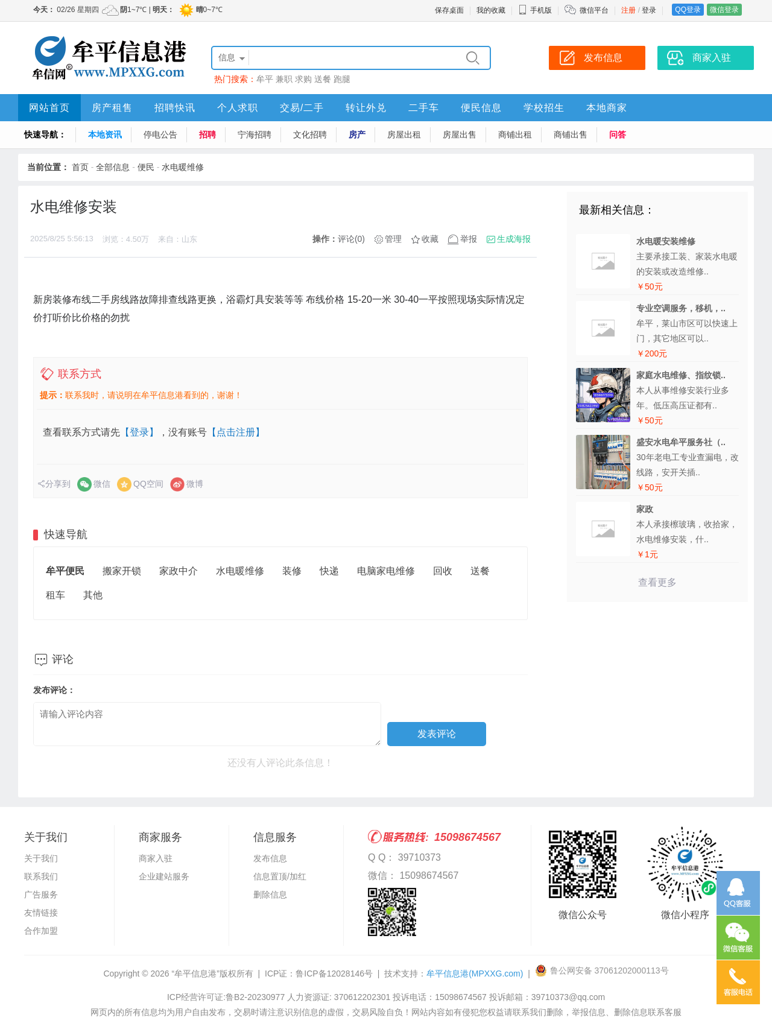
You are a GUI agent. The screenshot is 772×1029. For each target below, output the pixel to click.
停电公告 (160, 134)
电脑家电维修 (386, 571)
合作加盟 (41, 931)
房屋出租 (404, 134)
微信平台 (594, 10)
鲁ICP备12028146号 (334, 973)
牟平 (264, 79)
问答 (617, 134)
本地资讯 (105, 134)
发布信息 (270, 858)
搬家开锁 (122, 571)
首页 (80, 167)
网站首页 (49, 108)
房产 (357, 134)
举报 (468, 239)
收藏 (430, 239)
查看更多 (657, 582)
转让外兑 (366, 108)
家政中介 (178, 571)
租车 (55, 595)
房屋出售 (459, 134)
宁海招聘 (254, 134)
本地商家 (606, 108)
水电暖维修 (183, 167)
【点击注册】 (236, 432)
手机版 (535, 10)
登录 (649, 10)
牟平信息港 (474, 973)
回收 (442, 571)
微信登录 (724, 9)
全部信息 (113, 167)
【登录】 (139, 432)
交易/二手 (302, 108)
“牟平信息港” (195, 973)
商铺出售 (570, 134)
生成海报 (514, 239)
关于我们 (41, 858)
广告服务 (41, 894)
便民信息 (481, 108)
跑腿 (342, 79)
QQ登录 (688, 9)
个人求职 (237, 108)
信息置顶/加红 (279, 876)
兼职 (284, 79)
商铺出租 (515, 134)
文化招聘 (310, 134)
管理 (393, 239)
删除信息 (270, 894)
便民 (146, 167)
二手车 (423, 108)
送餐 (322, 79)
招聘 (207, 134)
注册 (628, 10)
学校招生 (544, 108)
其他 (93, 595)
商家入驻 (155, 858)
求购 (303, 79)
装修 (292, 571)
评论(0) (351, 239)
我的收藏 (490, 10)
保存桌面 (449, 10)
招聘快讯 (174, 108)
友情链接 (41, 912)
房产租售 (112, 108)
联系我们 (41, 876)
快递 (329, 571)
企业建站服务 (164, 876)
